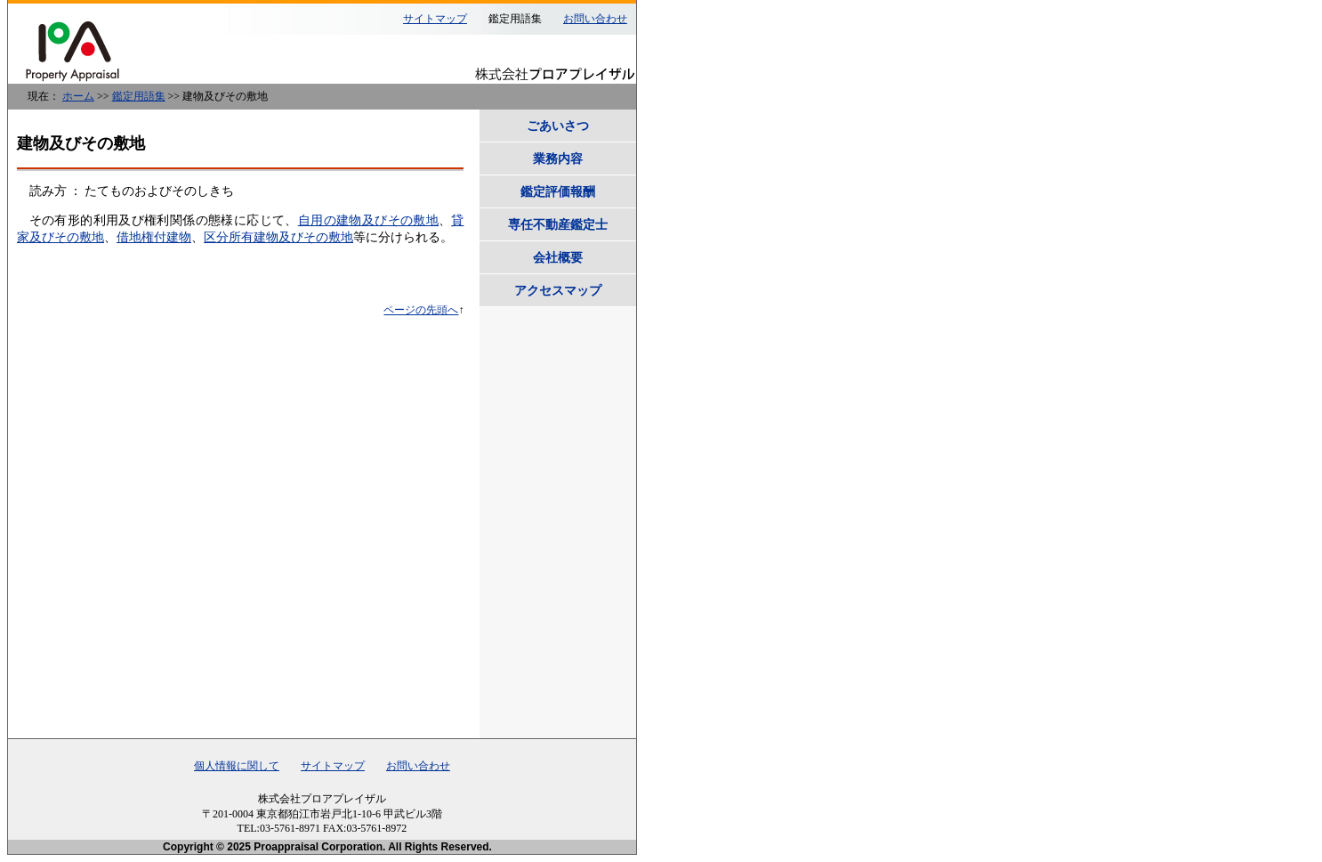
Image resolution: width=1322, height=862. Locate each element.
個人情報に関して (236, 766)
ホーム (78, 96)
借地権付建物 (154, 237)
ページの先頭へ (420, 310)
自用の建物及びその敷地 (368, 220)
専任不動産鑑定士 (558, 224)
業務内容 (558, 158)
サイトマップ (435, 18)
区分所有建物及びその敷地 (278, 237)
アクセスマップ (557, 290)
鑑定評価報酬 (557, 191)
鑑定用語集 (138, 96)
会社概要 (558, 257)
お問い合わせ (595, 18)
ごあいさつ (558, 125)
